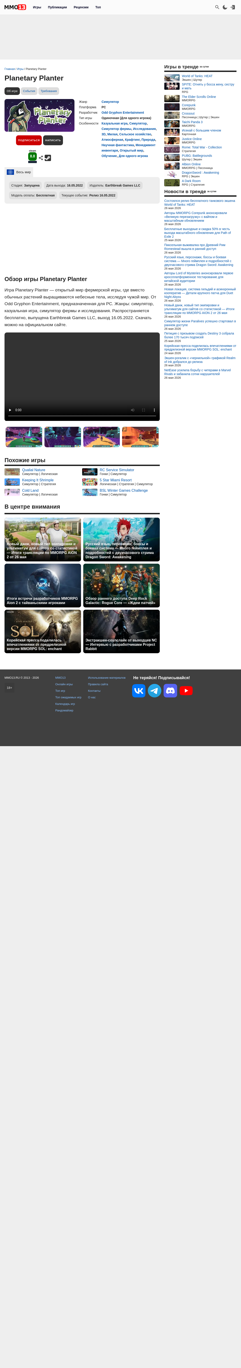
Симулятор (110, 102)
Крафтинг (132, 139)
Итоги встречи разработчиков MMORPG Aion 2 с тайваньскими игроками (42, 601)
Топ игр (60, 690)
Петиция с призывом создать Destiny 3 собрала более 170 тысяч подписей (199, 335)
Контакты (94, 690)
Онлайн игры (64, 684)
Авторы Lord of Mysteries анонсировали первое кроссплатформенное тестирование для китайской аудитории (198, 277)
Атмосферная (112, 139)
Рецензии (81, 7)
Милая (112, 134)
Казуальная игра (114, 123)
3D (104, 134)
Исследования (144, 129)
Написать (53, 140)
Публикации (57, 7)
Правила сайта (98, 684)
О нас (92, 697)
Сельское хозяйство (135, 134)
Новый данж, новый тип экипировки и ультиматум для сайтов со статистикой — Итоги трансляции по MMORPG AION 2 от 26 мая (42, 550)
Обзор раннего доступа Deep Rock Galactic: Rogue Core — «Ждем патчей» (120, 601)
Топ (98, 7)
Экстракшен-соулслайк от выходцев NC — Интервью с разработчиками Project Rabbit (121, 644)
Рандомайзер (64, 710)
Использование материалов (106, 677)
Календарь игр (65, 704)
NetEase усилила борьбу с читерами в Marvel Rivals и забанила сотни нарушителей (197, 372)
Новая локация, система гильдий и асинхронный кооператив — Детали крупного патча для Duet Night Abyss (200, 293)
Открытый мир (131, 150)
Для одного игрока (133, 156)
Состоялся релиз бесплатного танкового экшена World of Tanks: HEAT (199, 202)
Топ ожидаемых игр (68, 697)
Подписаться (29, 140)
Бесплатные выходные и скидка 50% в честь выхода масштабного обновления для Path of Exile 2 (197, 232)
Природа (148, 139)
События (29, 91)
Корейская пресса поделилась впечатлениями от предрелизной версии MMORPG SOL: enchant (36, 644)
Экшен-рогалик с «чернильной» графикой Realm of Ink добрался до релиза (200, 360)
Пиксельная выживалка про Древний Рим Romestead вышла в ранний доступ (194, 247)
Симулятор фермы (116, 129)
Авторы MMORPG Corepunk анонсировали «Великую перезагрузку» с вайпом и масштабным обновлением (195, 216)
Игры (37, 7)
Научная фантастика (118, 145)
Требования (49, 91)
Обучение (109, 156)
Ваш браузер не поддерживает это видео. (82, 376)
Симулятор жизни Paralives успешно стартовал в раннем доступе (200, 323)
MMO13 (60, 677)
